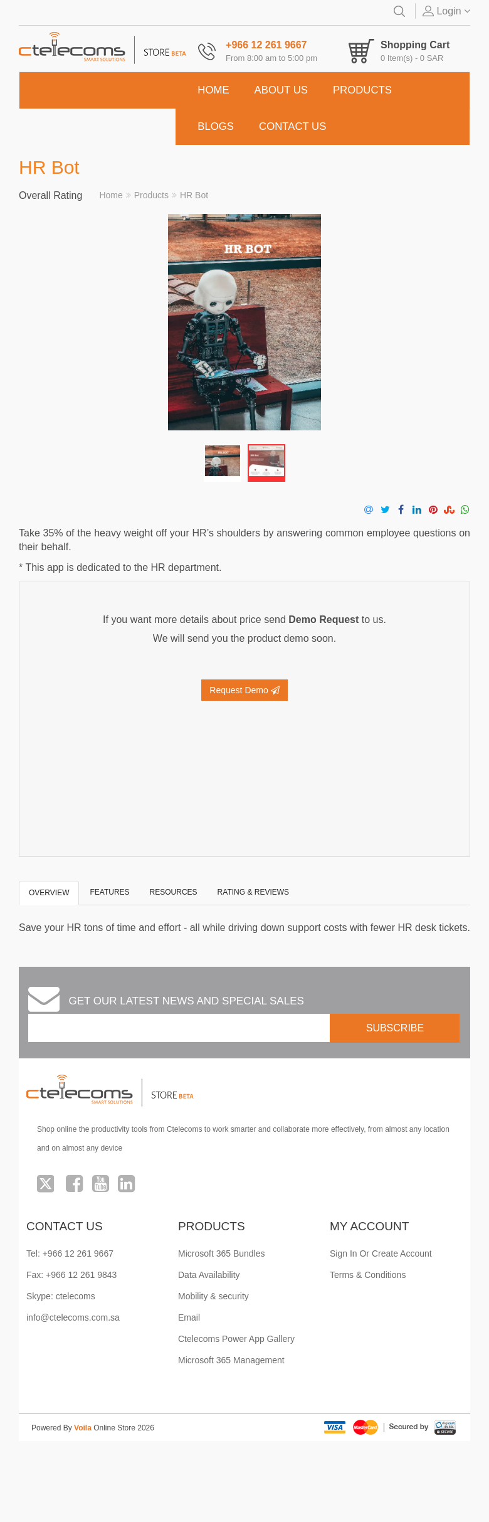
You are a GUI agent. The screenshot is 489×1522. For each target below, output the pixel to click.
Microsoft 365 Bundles (221, 1253)
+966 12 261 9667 (266, 45)
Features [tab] (109, 892)
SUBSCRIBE (395, 1028)
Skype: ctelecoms (60, 1296)
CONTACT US (292, 126)
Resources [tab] (173, 892)
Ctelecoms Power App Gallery (236, 1339)
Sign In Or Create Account (381, 1253)
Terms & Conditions (368, 1275)
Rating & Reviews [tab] (253, 892)
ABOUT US (281, 90)
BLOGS (215, 126)
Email (189, 1317)
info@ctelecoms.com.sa (73, 1317)
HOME (213, 90)
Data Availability (209, 1275)
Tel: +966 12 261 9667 (69, 1253)
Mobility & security (213, 1296)
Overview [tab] (49, 892)
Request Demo (244, 690)
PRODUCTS (362, 90)
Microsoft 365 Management (231, 1360)
